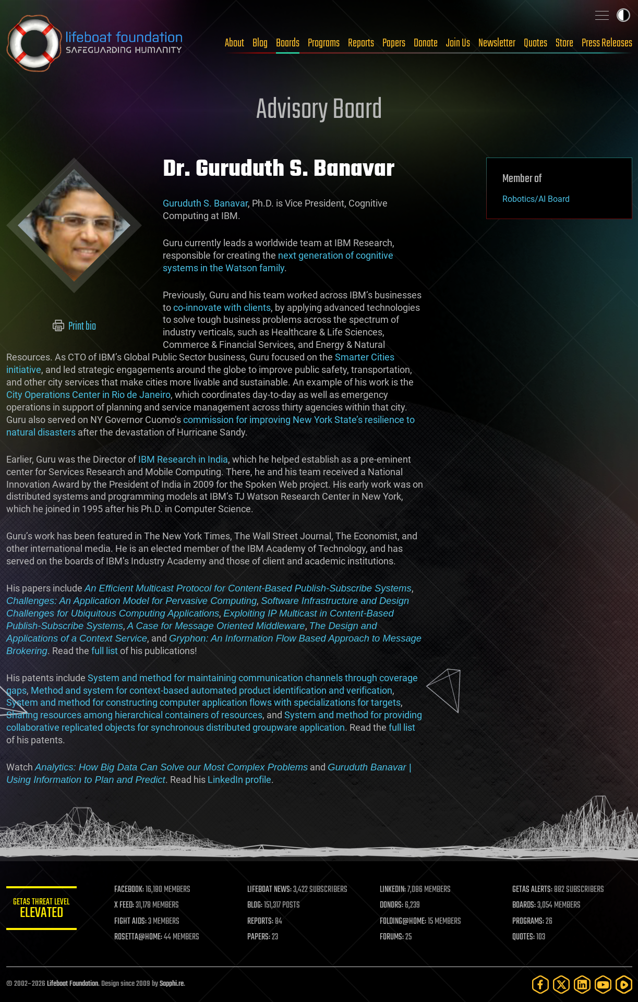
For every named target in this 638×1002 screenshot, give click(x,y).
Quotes (535, 43)
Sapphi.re (172, 984)
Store (564, 43)
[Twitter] (561, 984)
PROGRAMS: (529, 921)
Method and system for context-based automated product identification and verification (211, 690)
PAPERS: (260, 937)
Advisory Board (319, 110)
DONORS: (392, 905)
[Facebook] (540, 984)
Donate (426, 43)
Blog (260, 43)
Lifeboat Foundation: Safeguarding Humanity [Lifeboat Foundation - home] (95, 43)
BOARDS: (524, 905)
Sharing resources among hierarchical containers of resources (134, 714)
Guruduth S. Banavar (205, 203)
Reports (361, 43)
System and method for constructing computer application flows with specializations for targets (203, 702)
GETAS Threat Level (43, 910)
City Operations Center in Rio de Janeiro (88, 394)
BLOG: (256, 905)
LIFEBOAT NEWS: (271, 890)
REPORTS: (262, 921)
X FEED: (127, 905)
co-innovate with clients (222, 307)
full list (104, 650)
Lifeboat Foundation (72, 984)
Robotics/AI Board (536, 199)
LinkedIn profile (239, 779)
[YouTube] (603, 984)
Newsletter (496, 43)
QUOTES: (524, 937)
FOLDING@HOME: (404, 921)
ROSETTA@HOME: (141, 937)
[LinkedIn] (582, 984)
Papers (393, 43)
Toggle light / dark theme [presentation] (623, 15)
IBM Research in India (183, 459)
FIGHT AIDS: (133, 921)
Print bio (73, 326)
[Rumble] (624, 984)
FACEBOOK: (132, 890)
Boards (287, 43)
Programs (324, 43)
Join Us (458, 43)
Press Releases (607, 43)
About (234, 43)
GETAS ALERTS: (533, 890)
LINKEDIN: (394, 890)
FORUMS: (393, 937)
